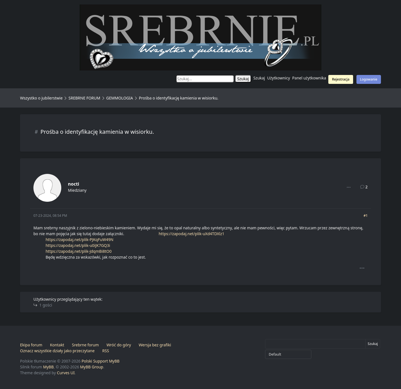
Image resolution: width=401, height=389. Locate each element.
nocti (73, 184)
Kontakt (57, 344)
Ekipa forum (31, 344)
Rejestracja (340, 79)
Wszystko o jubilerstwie (41, 98)
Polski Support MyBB (101, 361)
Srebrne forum (85, 344)
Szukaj (259, 78)
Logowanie (368, 79)
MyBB (48, 366)
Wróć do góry (118, 344)
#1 (365, 215)
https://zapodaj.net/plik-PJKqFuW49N (79, 239)
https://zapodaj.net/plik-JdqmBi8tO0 (79, 251)
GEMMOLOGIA (119, 98)
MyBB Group (91, 366)
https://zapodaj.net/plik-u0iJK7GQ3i (78, 245)
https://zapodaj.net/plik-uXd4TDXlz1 (191, 233)
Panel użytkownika (309, 78)
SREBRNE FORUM (84, 98)
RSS (105, 350)
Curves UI (66, 372)
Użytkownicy (278, 78)
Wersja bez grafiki (155, 344)
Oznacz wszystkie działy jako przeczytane (57, 350)
